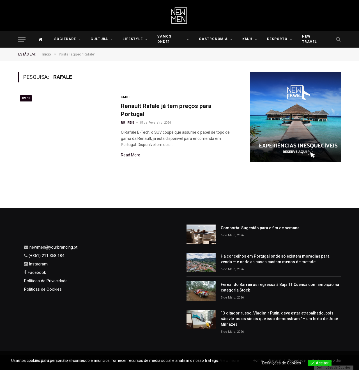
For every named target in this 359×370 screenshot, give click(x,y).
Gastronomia (213, 39)
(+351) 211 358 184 (45, 255)
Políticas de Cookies (43, 289)
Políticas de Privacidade (46, 280)
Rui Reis (128, 122)
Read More (130, 155)
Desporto (277, 39)
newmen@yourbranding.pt (52, 247)
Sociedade (65, 39)
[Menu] (22, 39)
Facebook (36, 272)
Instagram (38, 264)
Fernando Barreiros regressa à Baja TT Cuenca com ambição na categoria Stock (280, 287)
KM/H (247, 39)
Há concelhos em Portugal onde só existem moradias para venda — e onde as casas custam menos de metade (275, 259)
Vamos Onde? (164, 39)
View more (229, 360)
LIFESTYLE (133, 39)
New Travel (309, 39)
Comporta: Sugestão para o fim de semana (260, 228)
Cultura (99, 39)
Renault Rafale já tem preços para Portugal (166, 110)
